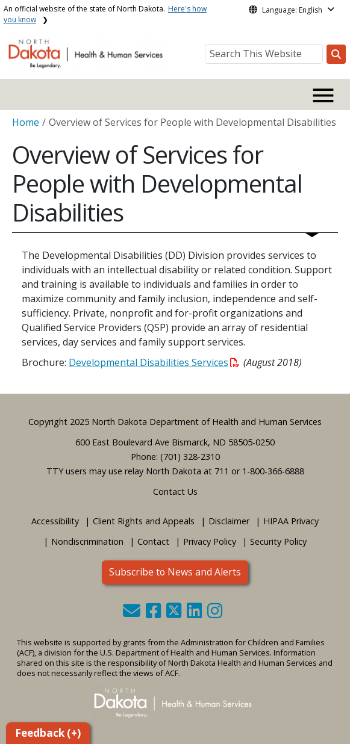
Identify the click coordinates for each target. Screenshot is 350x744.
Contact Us (175, 491)
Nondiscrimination (87, 541)
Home (25, 122)
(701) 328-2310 (190, 456)
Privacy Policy (209, 541)
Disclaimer (228, 521)
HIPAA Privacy (291, 521)
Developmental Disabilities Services (154, 362)
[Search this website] (336, 54)
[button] (133, 613)
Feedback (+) (48, 733)
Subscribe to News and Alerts (175, 571)
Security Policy (278, 541)
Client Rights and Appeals (144, 521)
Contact (153, 541)
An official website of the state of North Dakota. (105, 14)
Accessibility (55, 521)
